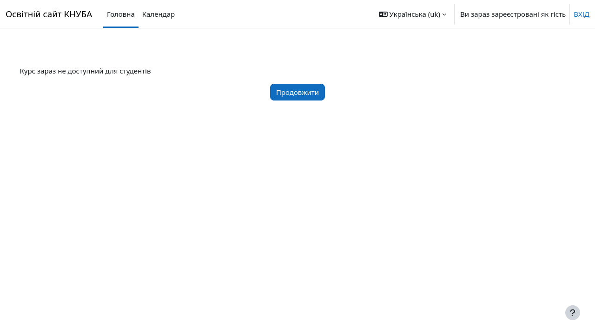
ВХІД (581, 14)
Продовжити (297, 92)
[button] (412, 14)
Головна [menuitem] (121, 14)
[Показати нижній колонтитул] (572, 312)
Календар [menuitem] (158, 14)
